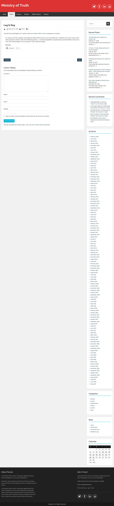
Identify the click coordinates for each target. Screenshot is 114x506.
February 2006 (94, 364)
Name (6, 94)
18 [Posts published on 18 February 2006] (106, 454)
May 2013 (93, 190)
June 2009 (93, 277)
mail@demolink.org (86, 484)
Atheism (26, 14)
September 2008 (95, 295)
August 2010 (94, 259)
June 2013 (93, 188)
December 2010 (94, 254)
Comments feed (94, 429)
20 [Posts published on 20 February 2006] (90, 457)
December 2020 (94, 145)
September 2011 (95, 234)
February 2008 (94, 310)
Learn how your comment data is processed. (38, 124)
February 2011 (94, 250)
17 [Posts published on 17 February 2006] (103, 454)
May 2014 (93, 165)
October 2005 (94, 373)
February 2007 (94, 337)
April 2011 (93, 246)
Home (4, 14)
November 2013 (94, 179)
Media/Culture (36, 14)
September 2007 (95, 321)
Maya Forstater (94, 114)
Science (19, 14)
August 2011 (94, 237)
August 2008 (94, 297)
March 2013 (93, 194)
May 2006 (93, 357)
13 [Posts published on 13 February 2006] (90, 454)
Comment (7, 73)
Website (6, 109)
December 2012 (94, 201)
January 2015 (94, 152)
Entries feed (93, 427)
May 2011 (93, 243)
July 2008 (93, 299)
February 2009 (94, 283)
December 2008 (94, 288)
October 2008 (94, 292)
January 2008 (94, 312)
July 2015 (93, 147)
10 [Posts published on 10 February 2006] (103, 452)
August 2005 (94, 377)
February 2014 (94, 172)
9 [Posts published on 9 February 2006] (99, 452)
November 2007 (94, 317)
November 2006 (94, 344)
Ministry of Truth (15, 5)
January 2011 (94, 252)
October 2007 (94, 319)
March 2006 (93, 361)
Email (6, 101)
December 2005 (94, 368)
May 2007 (93, 330)
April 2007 (93, 332)
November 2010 (94, 257)
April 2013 (93, 192)
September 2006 (95, 348)
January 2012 (94, 225)
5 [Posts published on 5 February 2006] (109, 449)
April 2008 (93, 306)
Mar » (94, 462)
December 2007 (94, 315)
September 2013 (95, 181)
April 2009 (93, 279)
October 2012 (94, 205)
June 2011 (93, 241)
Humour (46, 14)
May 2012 (93, 217)
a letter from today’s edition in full (36, 33)
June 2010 (93, 261)
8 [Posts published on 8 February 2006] (96, 452)
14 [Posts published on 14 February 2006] (93, 454)
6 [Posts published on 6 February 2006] (90, 452)
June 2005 (93, 381)
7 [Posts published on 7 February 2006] (93, 452)
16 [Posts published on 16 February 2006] (99, 454)
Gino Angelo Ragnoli (96, 106)
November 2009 (94, 268)
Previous (7, 60)
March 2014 (93, 170)
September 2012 (95, 208)
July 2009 (93, 275)
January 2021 (94, 143)
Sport (91, 410)
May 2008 (93, 303)
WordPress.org (94, 431)
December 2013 (94, 176)
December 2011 (94, 228)
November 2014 (94, 154)
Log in (92, 425)
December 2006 (94, 341)
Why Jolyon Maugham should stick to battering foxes (99, 119)
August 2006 (94, 350)
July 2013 (93, 185)
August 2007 (94, 324)
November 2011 (94, 230)
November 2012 (94, 203)
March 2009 (93, 281)
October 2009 (94, 270)
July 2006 (93, 352)
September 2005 (95, 375)
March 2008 (93, 308)
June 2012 (93, 214)
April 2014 (93, 168)
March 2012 (93, 221)
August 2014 (94, 161)
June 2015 (93, 150)
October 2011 (94, 232)
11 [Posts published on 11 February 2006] (106, 452)
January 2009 (94, 286)
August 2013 (94, 183)
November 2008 (94, 290)
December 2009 (94, 266)
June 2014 (93, 163)
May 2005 (93, 384)
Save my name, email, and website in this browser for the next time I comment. (27, 116)
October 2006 (94, 346)
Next (79, 60)
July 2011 (93, 239)
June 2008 (93, 301)
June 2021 (93, 139)
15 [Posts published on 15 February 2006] (96, 454)
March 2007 (93, 335)
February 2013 (94, 197)
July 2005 (93, 379)
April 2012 (93, 219)
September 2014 (95, 159)
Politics (11, 14)
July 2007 (93, 326)
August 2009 (94, 272)
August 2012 (94, 210)
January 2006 (94, 366)
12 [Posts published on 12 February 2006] (109, 452)
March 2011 (93, 248)
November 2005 (94, 370)
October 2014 (94, 156)
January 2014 (94, 174)
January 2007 (94, 339)
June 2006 (93, 355)
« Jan (90, 462)
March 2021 (93, 141)
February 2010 (94, 263)
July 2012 (93, 212)
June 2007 (93, 328)
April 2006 (93, 359)
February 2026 (94, 136)
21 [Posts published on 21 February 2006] (93, 457)
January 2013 (94, 199)
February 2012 (94, 223)
